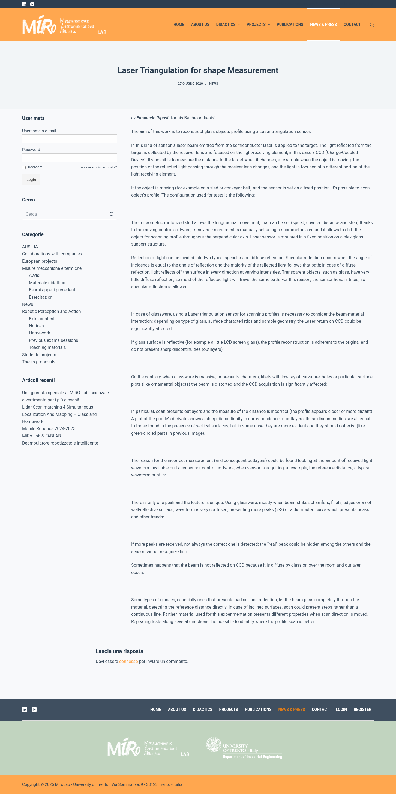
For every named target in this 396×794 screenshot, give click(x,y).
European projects (39, 261)
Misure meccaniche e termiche (52, 268)
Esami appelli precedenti (52, 289)
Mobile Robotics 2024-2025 (49, 428)
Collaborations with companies (52, 253)
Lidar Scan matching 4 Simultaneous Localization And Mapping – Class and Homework (59, 414)
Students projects (39, 354)
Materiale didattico (47, 282)
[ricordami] (24, 167)
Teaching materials (47, 347)
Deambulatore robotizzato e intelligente (60, 443)
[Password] (69, 157)
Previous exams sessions (53, 340)
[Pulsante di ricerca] (111, 214)
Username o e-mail (39, 130)
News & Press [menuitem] (323, 24)
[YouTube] (32, 4)
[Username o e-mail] (69, 138)
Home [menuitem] (178, 24)
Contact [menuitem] (352, 24)
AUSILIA (30, 246)
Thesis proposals (38, 361)
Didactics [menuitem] (228, 24)
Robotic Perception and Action (51, 311)
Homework (39, 333)
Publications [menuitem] (290, 24)
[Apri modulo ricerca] (372, 25)
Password (31, 149)
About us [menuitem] (200, 24)
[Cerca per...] (69, 214)
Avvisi (34, 275)
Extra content (42, 318)
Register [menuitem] (362, 709)
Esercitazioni (41, 297)
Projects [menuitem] (259, 24)
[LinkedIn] (24, 4)
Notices (36, 325)
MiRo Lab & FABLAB (41, 436)
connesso (128, 661)
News (213, 84)
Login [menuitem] (341, 709)
